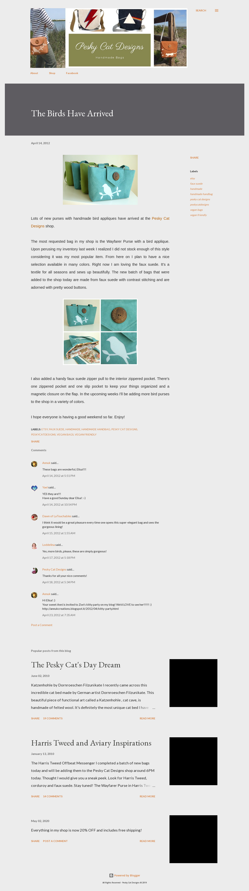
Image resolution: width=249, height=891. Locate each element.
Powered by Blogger (124, 875)
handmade (196, 188)
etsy (192, 178)
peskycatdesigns (199, 204)
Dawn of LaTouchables (56, 516)
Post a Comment (41, 625)
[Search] (201, 10)
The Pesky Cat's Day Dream (76, 664)
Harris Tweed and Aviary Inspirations (91, 742)
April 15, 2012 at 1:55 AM (58, 533)
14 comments (52, 796)
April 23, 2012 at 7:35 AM (58, 615)
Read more (147, 718)
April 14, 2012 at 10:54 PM (59, 504)
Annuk (46, 462)
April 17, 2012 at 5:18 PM (58, 557)
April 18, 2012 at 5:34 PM (58, 582)
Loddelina (48, 544)
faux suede (196, 183)
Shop (52, 73)
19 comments (52, 718)
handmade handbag (201, 194)
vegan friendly (198, 215)
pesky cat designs (200, 199)
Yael (45, 487)
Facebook (72, 73)
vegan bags (196, 209)
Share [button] (194, 157)
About (34, 73)
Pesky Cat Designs (54, 569)
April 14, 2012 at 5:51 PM (58, 475)
